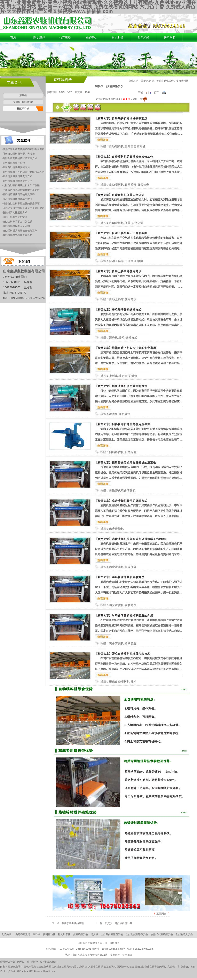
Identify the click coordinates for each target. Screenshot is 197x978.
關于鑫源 (39, 37)
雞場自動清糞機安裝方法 (16, 167)
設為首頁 (170, 15)
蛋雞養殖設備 (80, 934)
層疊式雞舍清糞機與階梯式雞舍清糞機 (24, 149)
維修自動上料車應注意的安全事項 (21, 203)
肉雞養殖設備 (22, 934)
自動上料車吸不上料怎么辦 (17, 221)
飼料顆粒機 (49, 934)
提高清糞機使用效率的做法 (17, 199)
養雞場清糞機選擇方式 (15, 212)
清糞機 (23, 95)
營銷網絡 (143, 37)
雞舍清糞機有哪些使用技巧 (17, 180)
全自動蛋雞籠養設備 (137, 934)
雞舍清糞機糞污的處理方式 (17, 176)
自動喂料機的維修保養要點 (17, 235)
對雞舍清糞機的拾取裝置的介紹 (20, 158)
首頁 (13, 37)
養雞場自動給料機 (23, 102)
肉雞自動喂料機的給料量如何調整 (21, 185)
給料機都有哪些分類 (14, 162)
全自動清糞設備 (184, 934)
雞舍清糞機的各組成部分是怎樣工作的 (24, 171)
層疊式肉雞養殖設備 (162, 934)
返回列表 (161, 913)
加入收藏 (182, 15)
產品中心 (91, 37)
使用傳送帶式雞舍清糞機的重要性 (21, 189)
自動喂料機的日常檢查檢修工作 (20, 230)
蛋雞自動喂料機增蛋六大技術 (19, 153)
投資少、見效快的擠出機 (118, 923)
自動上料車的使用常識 (15, 217)
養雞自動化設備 (165, 80)
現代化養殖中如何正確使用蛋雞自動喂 (24, 208)
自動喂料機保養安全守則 (16, 226)
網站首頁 (149, 80)
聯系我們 (169, 37)
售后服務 (117, 37)
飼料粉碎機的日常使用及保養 (19, 194)
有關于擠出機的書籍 (73, 923)
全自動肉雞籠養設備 (112, 934)
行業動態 (65, 37)
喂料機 (36, 934)
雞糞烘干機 (64, 934)
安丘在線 (127, 954)
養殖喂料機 (23, 108)
